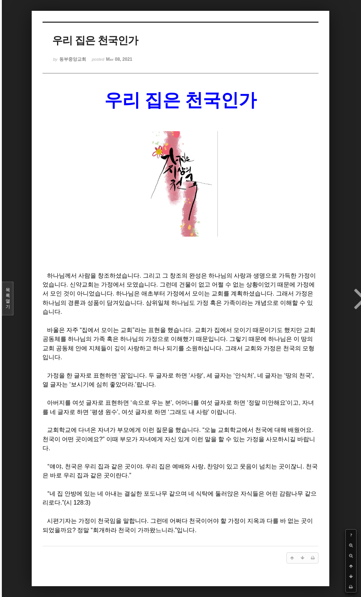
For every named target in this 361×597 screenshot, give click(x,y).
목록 (8, 298)
